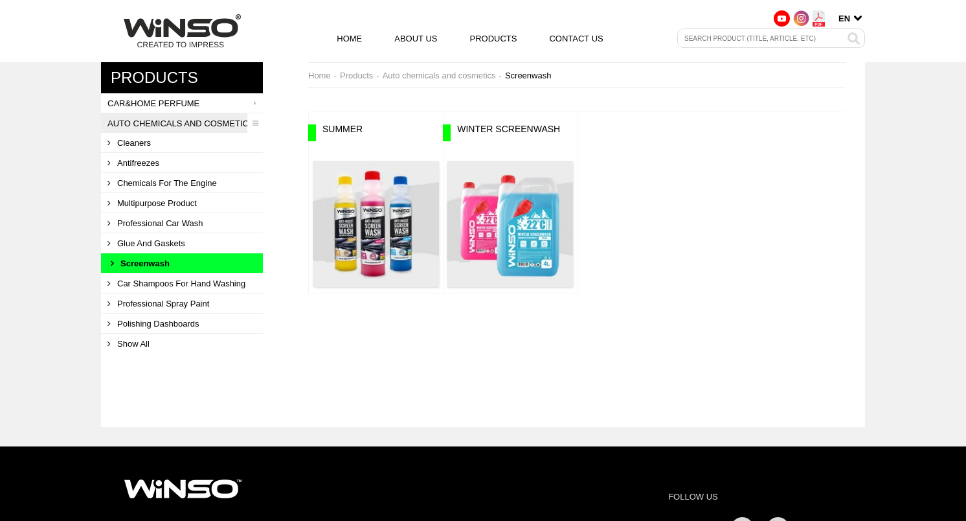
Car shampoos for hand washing (176, 283)
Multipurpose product (152, 203)
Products (493, 38)
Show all (128, 344)
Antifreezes (133, 163)
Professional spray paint (158, 303)
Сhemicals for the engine (162, 183)
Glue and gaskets (146, 243)
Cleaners (129, 143)
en (844, 18)
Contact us (576, 38)
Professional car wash (155, 223)
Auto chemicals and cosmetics (185, 123)
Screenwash (140, 263)
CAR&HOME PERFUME (185, 103)
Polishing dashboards (153, 324)
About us (415, 38)
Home (349, 38)
